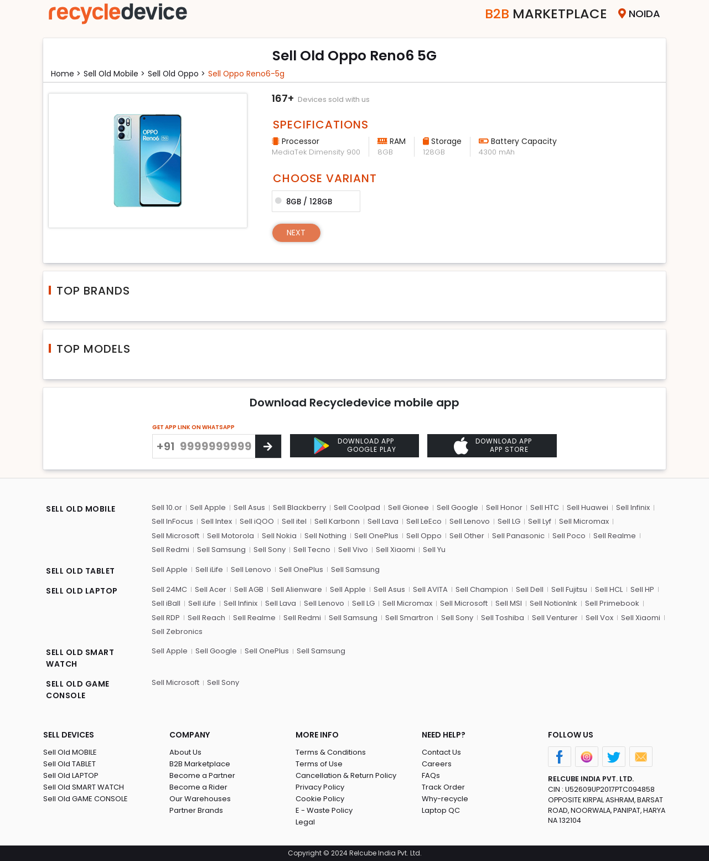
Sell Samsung (221, 549)
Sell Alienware (296, 589)
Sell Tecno (311, 549)
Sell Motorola (230, 535)
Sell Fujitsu (569, 589)
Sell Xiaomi (395, 549)
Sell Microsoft (175, 535)
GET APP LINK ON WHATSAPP (193, 427)
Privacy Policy (320, 787)
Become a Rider (198, 787)
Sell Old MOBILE (70, 752)
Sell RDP (166, 617)
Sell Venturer (555, 617)
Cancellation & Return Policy (346, 776)
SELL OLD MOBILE (81, 508)
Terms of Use (319, 764)
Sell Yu (434, 549)
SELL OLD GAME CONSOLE (78, 690)
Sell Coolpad (357, 507)
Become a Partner (202, 776)
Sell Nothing (325, 535)
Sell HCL (609, 589)
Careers (437, 764)
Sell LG (509, 521)
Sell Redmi (170, 549)
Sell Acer (210, 589)
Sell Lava (383, 521)
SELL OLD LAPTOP (82, 590)
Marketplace (546, 13)
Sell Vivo (353, 549)
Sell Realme (614, 535)
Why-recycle (445, 799)
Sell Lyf (539, 521)
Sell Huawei (587, 507)
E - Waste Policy (324, 811)
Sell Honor (504, 507)
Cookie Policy (320, 799)
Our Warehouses (200, 799)
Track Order (443, 787)
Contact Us (441, 752)
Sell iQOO (257, 521)
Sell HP (642, 589)
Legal (305, 822)
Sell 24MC (169, 589)
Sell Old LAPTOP (71, 776)
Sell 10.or (167, 507)
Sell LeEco (424, 521)
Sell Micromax (584, 521)
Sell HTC (544, 507)
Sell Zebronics (177, 631)
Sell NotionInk (553, 603)
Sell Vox (599, 617)
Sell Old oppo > (177, 73)
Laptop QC (441, 811)
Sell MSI (508, 603)
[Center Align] (268, 446)
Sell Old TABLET (69, 764)
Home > (66, 73)
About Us (185, 752)
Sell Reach (206, 617)
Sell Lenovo (469, 521)
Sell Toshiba (502, 617)
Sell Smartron (409, 617)
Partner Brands (196, 811)
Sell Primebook (612, 603)
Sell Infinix (633, 507)
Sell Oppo (424, 535)
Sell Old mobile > (115, 73)
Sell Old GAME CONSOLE (85, 799)
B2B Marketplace (199, 764)
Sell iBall (166, 603)
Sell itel (294, 521)
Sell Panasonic (518, 535)
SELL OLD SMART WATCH (80, 658)
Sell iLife (209, 569)
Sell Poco (569, 535)
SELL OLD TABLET (80, 570)
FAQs (431, 776)
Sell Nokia (279, 535)
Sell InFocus (172, 521)
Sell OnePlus (376, 535)
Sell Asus (249, 507)
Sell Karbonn (337, 521)
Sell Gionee (408, 507)
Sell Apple (208, 507)
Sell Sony (269, 549)
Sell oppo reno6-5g (248, 73)
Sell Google (457, 507)
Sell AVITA (430, 589)
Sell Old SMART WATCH (83, 787)
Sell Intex (216, 521)
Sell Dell (530, 589)
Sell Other (466, 535)
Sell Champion (482, 589)
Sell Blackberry (299, 507)
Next (296, 232)
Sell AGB (248, 589)
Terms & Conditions (331, 752)
